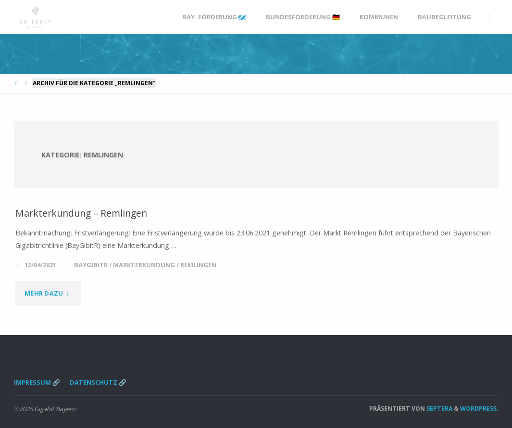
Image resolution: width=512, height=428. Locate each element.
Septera (438, 408)
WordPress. (479, 408)
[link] (489, 17)
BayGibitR (91, 264)
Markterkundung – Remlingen (81, 213)
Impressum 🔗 (37, 382)
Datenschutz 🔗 (98, 382)
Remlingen (198, 264)
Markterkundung (144, 264)
